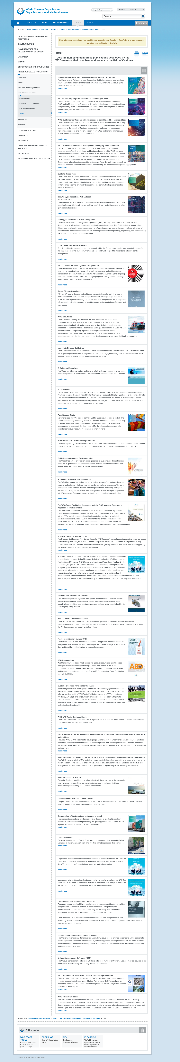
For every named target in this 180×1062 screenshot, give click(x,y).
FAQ (142, 9)
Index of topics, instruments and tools (33, 37)
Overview (22, 78)
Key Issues (23, 153)
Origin (21, 62)
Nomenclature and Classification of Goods (31, 50)
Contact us (133, 9)
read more (62, 88)
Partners (21, 124)
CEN (65, 1037)
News (20, 82)
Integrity (23, 135)
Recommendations (27, 108)
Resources (22, 119)
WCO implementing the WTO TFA (34, 158)
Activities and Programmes (29, 88)
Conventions (24, 98)
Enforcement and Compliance (33, 67)
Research (23, 141)
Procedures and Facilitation (69, 29)
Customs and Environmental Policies (33, 146)
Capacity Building (27, 131)
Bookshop (47, 1037)
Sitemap (122, 9)
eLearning (90, 1037)
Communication (26, 44)
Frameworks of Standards (29, 103)
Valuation (23, 57)
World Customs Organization (38, 29)
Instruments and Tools (90, 29)
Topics (53, 29)
